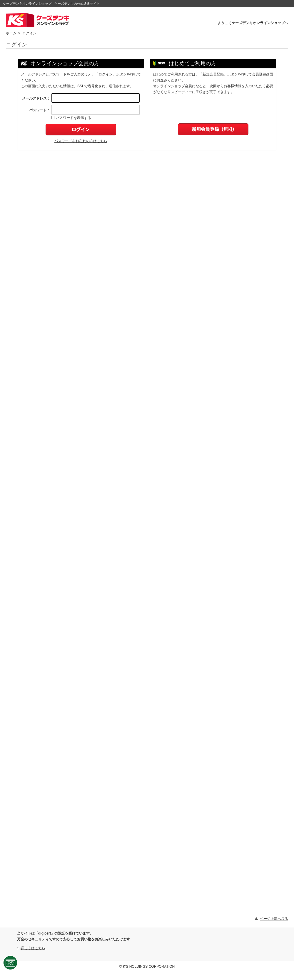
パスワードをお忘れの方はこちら (80, 141)
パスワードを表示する (71, 118)
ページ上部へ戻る (274, 919)
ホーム (11, 33)
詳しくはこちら (33, 948)
